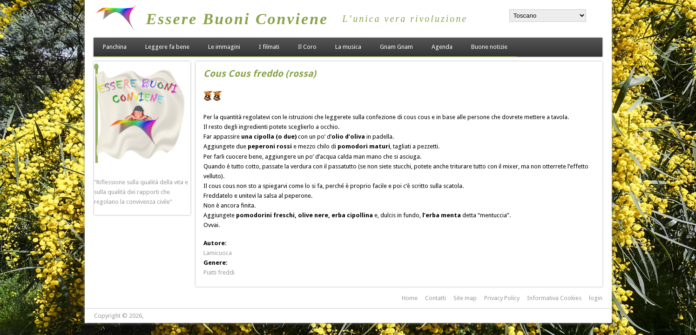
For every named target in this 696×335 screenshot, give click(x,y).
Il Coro (307, 46)
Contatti (435, 298)
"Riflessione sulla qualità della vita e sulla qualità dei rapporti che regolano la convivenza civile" (141, 192)
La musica (348, 46)
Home (410, 298)
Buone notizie (489, 46)
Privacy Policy (502, 298)
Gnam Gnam (396, 46)
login (595, 298)
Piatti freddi (219, 272)
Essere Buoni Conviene (237, 18)
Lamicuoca (217, 252)
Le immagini (224, 46)
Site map (465, 298)
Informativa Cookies (554, 298)
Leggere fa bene (167, 46)
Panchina (115, 46)
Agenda (442, 46)
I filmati (269, 46)
